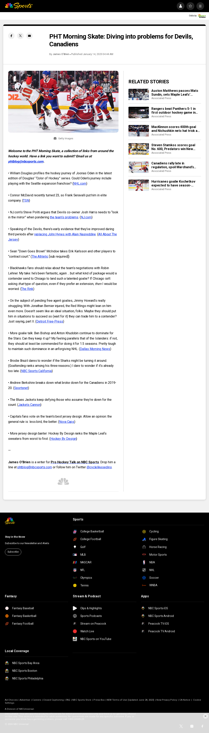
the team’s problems (64, 217)
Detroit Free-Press (49, 321)
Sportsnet (21, 388)
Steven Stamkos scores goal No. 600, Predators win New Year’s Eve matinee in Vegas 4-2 (175, 147)
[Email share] (29, 36)
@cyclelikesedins (99, 467)
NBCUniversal (26, 709)
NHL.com (79, 183)
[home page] (19, 6)
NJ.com (86, 217)
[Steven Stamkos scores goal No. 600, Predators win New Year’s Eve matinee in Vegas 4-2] (138, 149)
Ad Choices (11, 700)
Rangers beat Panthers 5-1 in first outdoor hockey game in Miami (173, 110)
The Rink (27, 289)
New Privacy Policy (166, 700)
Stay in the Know (15, 536)
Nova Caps (66, 422)
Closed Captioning (53, 700)
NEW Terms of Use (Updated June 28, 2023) (130, 700)
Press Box (99, 700)
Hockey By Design (63, 439)
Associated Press (161, 98)
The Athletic (40, 256)
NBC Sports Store (81, 700)
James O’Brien (61, 54)
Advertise (25, 700)
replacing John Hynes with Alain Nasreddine (65, 234)
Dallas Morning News (95, 349)
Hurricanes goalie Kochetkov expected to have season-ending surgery (173, 183)
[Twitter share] (20, 36)
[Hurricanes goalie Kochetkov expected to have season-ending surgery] (138, 185)
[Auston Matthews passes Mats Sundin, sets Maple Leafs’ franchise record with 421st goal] (138, 94)
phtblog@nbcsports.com (25, 161)
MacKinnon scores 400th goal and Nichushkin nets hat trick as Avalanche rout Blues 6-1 (175, 129)
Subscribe (13, 551)
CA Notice (185, 700)
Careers (36, 700)
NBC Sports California (36, 371)
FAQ (68, 700)
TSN (26, 200)
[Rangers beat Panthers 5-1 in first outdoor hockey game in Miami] (138, 112)
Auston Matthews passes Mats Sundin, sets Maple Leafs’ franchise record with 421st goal (176, 92)
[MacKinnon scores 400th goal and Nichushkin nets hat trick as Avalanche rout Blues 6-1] (138, 130)
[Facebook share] (11, 36)
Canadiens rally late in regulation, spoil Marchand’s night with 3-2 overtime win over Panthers (175, 165)
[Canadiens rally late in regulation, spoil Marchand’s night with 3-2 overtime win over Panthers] (138, 167)
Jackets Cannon (29, 405)
